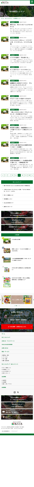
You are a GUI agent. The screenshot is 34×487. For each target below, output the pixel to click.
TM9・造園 (5, 358)
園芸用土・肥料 (6, 355)
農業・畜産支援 (6, 360)
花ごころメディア (8, 18)
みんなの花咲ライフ (8, 202)
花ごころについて (6, 337)
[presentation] (0, 300)
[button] (14, 305)
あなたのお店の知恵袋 (7, 344)
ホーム (2, 18)
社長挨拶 (4, 380)
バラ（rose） (5, 357)
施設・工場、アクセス (7, 383)
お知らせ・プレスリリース (8, 341)
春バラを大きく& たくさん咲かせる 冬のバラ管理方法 (17, 185)
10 (29, 175)
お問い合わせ (5, 348)
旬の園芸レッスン (17, 18)
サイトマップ (14, 431)
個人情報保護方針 (6, 431)
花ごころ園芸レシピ (8, 195)
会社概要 (4, 382)
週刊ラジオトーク (8, 206)
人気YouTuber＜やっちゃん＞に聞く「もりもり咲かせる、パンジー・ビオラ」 (17, 190)
